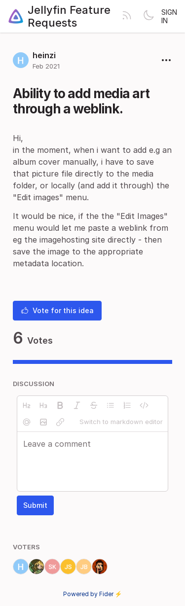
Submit (35, 505)
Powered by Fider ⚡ (92, 594)
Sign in (169, 16)
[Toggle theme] (148, 16)
